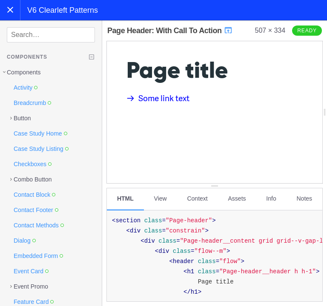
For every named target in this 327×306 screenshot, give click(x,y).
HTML (125, 198)
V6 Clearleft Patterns (62, 10)
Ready (307, 31)
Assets (237, 198)
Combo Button (33, 179)
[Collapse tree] (91, 57)
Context (197, 198)
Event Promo (31, 286)
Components (23, 72)
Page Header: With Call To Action (170, 30)
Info (271, 198)
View (160, 198)
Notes (304, 198)
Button (22, 118)
